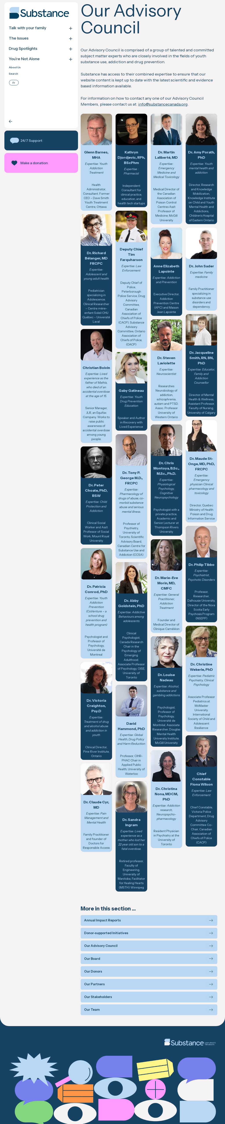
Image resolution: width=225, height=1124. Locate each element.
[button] (39, 140)
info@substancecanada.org (158, 104)
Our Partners (90, 961)
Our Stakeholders (94, 974)
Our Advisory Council (96, 923)
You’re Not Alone (24, 59)
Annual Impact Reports (98, 897)
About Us (15, 67)
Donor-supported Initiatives (102, 910)
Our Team (87, 986)
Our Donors (89, 948)
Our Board (88, 935)
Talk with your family (27, 28)
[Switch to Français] (14, 82)
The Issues (19, 38)
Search (13, 73)
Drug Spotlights (23, 48)
